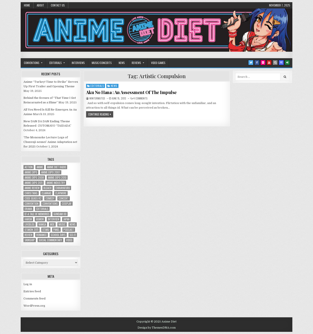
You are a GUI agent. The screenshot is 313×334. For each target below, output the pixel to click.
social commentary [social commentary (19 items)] (50, 240)
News (122, 63)
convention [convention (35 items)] (31, 204)
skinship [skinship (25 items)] (30, 240)
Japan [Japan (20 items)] (66, 219)
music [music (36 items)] (62, 224)
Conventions (31, 63)
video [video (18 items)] (69, 240)
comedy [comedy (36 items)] (50, 198)
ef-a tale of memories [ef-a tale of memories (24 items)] (37, 214)
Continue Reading (98, 114)
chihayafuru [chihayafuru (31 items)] (62, 188)
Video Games (158, 63)
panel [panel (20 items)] (56, 230)
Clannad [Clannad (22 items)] (46, 193)
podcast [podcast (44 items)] (68, 230)
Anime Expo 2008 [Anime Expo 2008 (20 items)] (34, 177)
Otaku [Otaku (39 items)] (45, 230)
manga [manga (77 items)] (42, 224)
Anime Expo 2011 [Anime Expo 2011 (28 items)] (34, 183)
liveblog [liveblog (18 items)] (30, 224)
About (40, 5)
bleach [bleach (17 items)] (47, 188)
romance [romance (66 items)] (41, 235)
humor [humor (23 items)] (40, 219)
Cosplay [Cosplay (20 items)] (67, 204)
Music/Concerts (102, 63)
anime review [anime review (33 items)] (32, 188)
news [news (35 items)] (73, 224)
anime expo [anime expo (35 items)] (31, 172)
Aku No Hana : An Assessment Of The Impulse (131, 92)
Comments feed (34, 298)
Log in (27, 284)
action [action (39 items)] (29, 167)
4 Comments (140, 98)
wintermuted (97, 98)
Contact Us (58, 5)
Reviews (136, 63)
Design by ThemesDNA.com (157, 327)
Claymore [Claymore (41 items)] (61, 193)
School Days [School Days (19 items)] (58, 235)
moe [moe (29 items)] (52, 224)
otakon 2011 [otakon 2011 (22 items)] (31, 230)
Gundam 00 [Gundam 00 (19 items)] (60, 214)
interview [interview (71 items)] (53, 219)
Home (27, 5)
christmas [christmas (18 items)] (31, 193)
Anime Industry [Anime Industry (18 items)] (56, 183)
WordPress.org (34, 305)
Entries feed (32, 291)
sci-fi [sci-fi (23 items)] (73, 235)
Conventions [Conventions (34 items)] (50, 204)
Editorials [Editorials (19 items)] (42, 209)
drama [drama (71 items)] (28, 209)
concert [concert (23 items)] (63, 198)
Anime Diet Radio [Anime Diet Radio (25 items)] (56, 167)
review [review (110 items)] (28, 235)
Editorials (55, 63)
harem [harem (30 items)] (28, 219)
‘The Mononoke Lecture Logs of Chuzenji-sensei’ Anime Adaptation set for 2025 (50, 142)
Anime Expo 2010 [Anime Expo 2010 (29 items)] (57, 177)
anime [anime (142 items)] (40, 167)
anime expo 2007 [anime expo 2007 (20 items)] (50, 172)
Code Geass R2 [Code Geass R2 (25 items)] (33, 198)
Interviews (78, 63)
